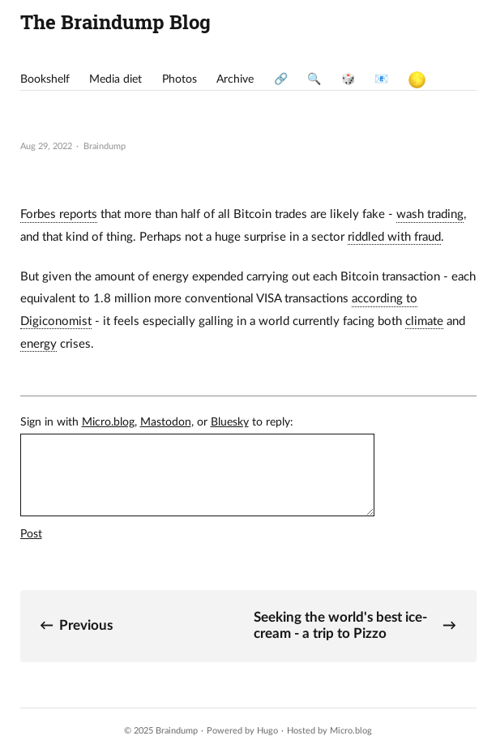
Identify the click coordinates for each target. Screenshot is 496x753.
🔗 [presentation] (281, 79)
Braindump (177, 730)
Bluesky (230, 422)
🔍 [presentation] (314, 79)
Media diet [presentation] (115, 79)
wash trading (430, 214)
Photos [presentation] (179, 79)
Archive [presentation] (235, 79)
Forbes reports (58, 214)
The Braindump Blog (115, 21)
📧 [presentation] (381, 79)
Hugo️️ (267, 730)
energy (38, 344)
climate (424, 321)
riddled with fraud (394, 237)
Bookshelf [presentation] (45, 79)
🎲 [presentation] (348, 79)
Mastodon (165, 422)
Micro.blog (108, 422)
